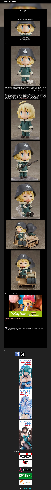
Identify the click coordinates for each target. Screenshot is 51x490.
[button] (6, 14)
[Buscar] (49, 2)
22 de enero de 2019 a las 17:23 (16, 327)
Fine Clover (7, 318)
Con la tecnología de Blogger (25, 488)
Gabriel (9, 327)
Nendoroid (18, 318)
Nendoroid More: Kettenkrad (25, 98)
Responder (10, 331)
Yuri (22, 318)
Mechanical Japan (9, 2)
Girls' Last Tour (13, 318)
